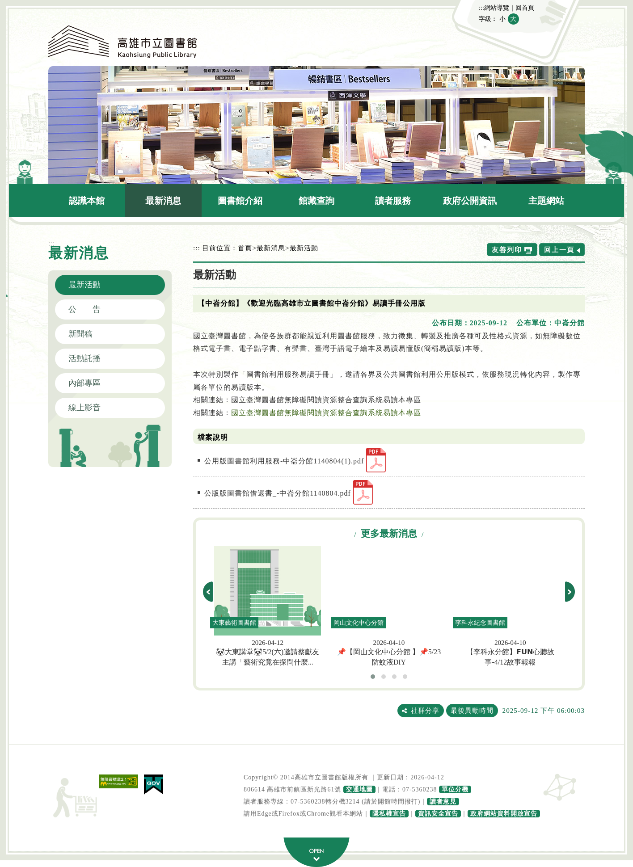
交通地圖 (359, 789)
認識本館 (87, 201)
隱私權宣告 (389, 813)
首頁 (245, 248)
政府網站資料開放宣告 (503, 813)
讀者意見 (443, 801)
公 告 (84, 309)
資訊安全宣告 (438, 813)
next (570, 591)
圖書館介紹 (240, 201)
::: (481, 7)
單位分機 (455, 789)
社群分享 (425, 710)
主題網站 (546, 201)
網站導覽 (496, 7)
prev (208, 591)
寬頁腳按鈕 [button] (316, 852)
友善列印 (507, 249)
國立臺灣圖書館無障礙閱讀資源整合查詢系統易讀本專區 (326, 413)
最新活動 (84, 284)
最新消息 (163, 201)
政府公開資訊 (470, 201)
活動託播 (84, 358)
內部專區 (84, 383)
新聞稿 (80, 333)
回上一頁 (559, 249)
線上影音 (84, 407)
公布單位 (531, 323)
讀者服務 (393, 201)
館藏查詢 (316, 201)
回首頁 (524, 7)
